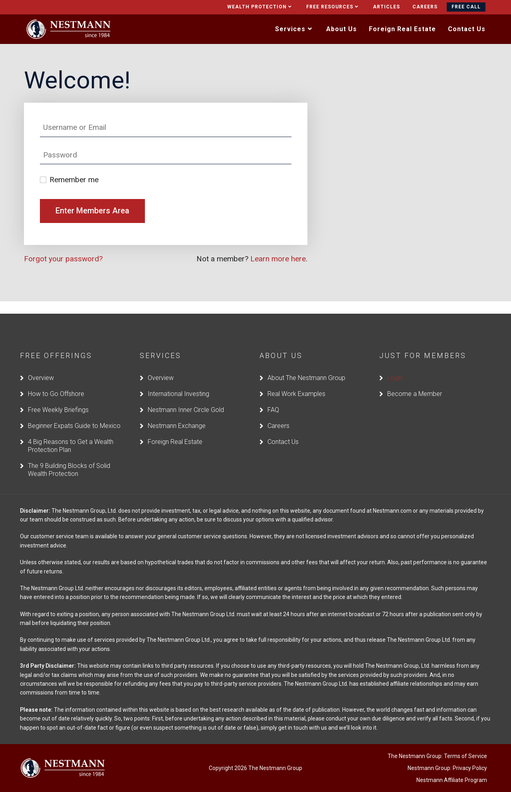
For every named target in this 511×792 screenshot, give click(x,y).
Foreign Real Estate (175, 429)
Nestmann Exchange (177, 413)
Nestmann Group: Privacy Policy (447, 755)
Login (394, 365)
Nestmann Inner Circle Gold (186, 397)
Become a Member (414, 381)
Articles (386, 7)
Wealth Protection (260, 7)
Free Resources (333, 7)
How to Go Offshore (56, 381)
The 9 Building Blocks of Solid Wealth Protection (69, 457)
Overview (41, 365)
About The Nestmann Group (306, 365)
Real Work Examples (296, 381)
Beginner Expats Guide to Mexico (74, 413)
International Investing (178, 381)
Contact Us (283, 429)
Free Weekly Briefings (58, 397)
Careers (425, 7)
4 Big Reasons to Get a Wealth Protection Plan (70, 433)
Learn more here (278, 258)
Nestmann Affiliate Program (451, 767)
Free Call (466, 7)
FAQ (273, 397)
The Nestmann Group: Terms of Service (437, 743)
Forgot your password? (63, 258)
